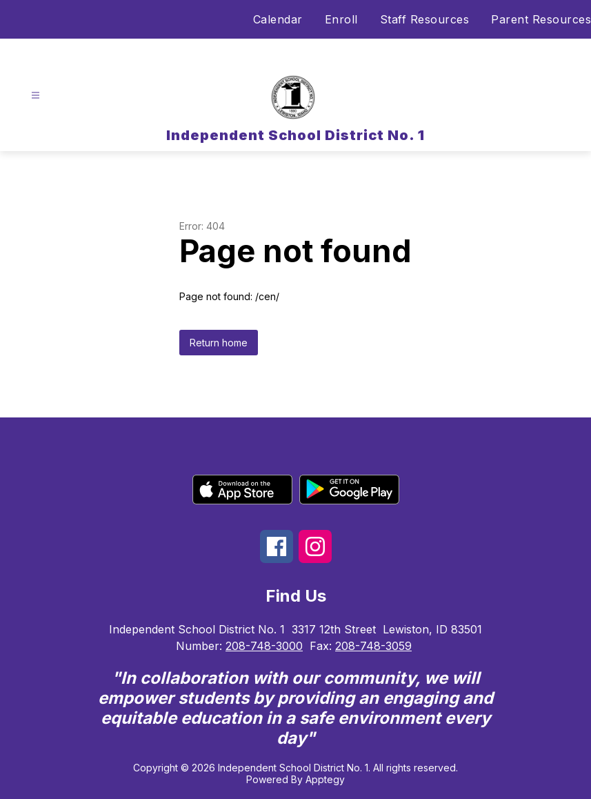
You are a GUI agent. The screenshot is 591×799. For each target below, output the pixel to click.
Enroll (341, 19)
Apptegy (325, 779)
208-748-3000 (264, 646)
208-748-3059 (373, 646)
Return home (219, 342)
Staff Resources (425, 19)
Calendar (278, 19)
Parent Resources (541, 19)
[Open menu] (35, 95)
